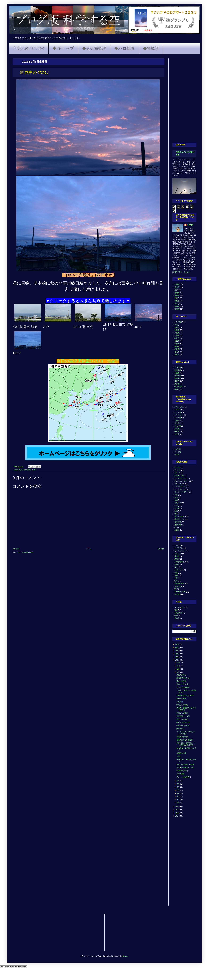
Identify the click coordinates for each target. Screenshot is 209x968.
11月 (179, 666)
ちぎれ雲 (177, 410)
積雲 (176, 304)
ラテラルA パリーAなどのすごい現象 (185, 733)
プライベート (179, 607)
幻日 (176, 506)
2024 (177, 651)
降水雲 (176, 431)
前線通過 (179, 702)
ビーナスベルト (180, 551)
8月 (178, 781)
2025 (177, 648)
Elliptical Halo (179, 476)
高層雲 (176, 306)
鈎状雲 (176, 349)
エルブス (177, 545)
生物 (176, 615)
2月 (178, 800)
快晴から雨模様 (182, 705)
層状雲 (176, 330)
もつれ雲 (177, 367)
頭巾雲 (176, 434)
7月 (178, 784)
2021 (177, 660)
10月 (179, 669)
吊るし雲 (177, 554)
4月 (178, 793)
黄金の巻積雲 (181, 681)
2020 (177, 807)
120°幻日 (177, 467)
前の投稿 (160, 549)
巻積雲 (176, 295)
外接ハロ (177, 503)
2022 (177, 657)
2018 (177, 813)
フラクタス (178, 415)
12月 (179, 663)
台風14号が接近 (182, 719)
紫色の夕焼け (181, 675)
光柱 (176, 495)
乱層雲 (34, 470)
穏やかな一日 (181, 699)
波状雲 (176, 381)
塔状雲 (176, 327)
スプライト (178, 548)
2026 (177, 644)
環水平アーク (179, 519)
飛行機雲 (177, 594)
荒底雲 (176, 429)
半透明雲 (177, 376)
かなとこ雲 (178, 407)
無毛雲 (176, 346)
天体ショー (178, 570)
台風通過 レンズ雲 (183, 716)
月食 (176, 578)
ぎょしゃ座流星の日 (183, 777)
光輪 (176, 500)
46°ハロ (177, 473)
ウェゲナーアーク (180, 478)
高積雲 (176, 309)
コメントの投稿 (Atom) (25, 552)
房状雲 (176, 333)
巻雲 (176, 298)
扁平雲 (176, 335)
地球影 (176, 556)
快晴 (176, 575)
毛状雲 (176, 341)
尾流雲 (176, 423)
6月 (178, 787)
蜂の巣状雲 (178, 386)
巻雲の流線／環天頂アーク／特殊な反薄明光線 (186, 744)
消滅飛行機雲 (179, 583)
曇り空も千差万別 (182, 722)
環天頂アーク (179, 516)
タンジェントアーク (181, 481)
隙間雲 (176, 389)
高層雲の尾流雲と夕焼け (185, 695)
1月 (178, 803)
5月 (178, 790)
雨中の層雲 (180, 774)
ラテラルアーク (180, 489)
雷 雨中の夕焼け (182, 771)
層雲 (20, 470)
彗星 (176, 573)
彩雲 (176, 511)
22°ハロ (177, 470)
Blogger (125, 956)
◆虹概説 (151, 49)
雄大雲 (176, 352)
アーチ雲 (177, 412)
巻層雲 (176, 293)
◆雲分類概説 (94, 49)
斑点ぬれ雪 (178, 613)
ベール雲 (177, 418)
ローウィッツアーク (181, 492)
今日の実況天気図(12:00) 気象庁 (88, 361)
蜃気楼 (176, 530)
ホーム (88, 549)
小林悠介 (190, 225)
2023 (177, 654)
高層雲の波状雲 (182, 737)
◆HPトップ (63, 49)
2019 (177, 810)
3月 (178, 796)
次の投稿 (16, 549)
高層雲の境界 (181, 753)
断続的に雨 (180, 729)
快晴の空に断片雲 (182, 726)
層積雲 (176, 287)
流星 (176, 581)
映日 (176, 514)
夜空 (176, 567)
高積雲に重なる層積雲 (184, 740)
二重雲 (176, 373)
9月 (178, 672)
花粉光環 (177, 522)
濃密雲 (176, 344)
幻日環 (176, 508)
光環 (176, 497)
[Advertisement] (184, 98)
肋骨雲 (176, 384)
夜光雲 (176, 564)
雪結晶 (176, 618)
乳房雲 (176, 420)
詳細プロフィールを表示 (181, 272)
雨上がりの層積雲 (182, 687)
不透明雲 (177, 370)
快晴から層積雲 (182, 713)
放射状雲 (177, 378)
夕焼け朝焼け (26, 470)
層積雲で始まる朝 (182, 678)
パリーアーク (179, 484)
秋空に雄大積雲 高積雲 (185, 764)
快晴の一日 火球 (182, 684)
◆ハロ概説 (124, 49)
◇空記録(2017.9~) (28, 49)
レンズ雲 (177, 322)
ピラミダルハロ (180, 486)
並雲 (176, 325)
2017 (177, 816)
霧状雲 (176, 355)
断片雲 (176, 338)
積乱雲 (176, 301)
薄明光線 (177, 525)
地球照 (176, 559)
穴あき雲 (177, 426)
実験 (176, 610)
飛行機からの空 (180, 592)
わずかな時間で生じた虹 (185, 768)
